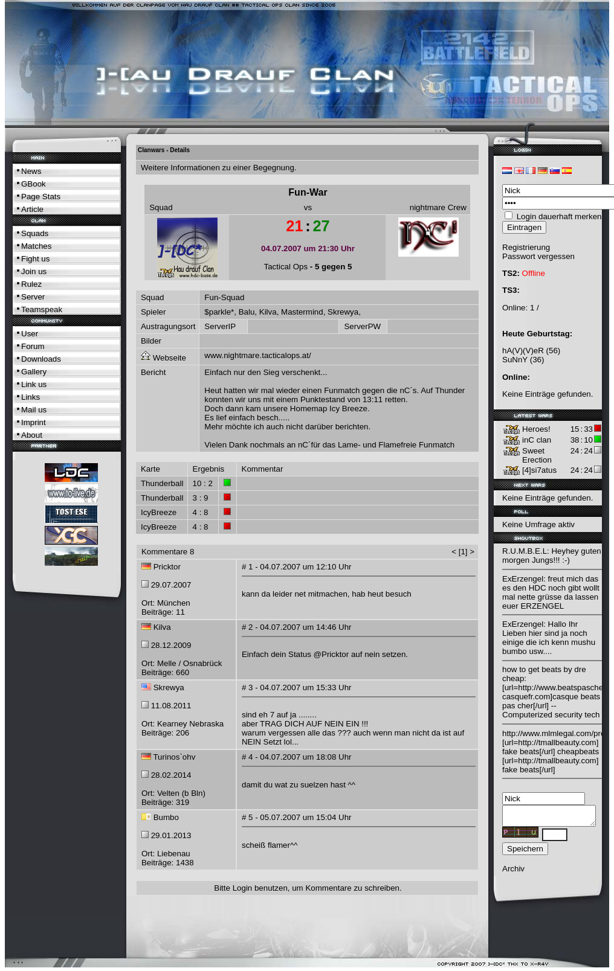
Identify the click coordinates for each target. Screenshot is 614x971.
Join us (34, 271)
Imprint (33, 422)
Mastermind (302, 311)
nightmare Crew (438, 207)
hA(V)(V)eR (523, 350)
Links (30, 397)
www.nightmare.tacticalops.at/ (257, 355)
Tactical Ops (286, 266)
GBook (33, 183)
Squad (161, 207)
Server (33, 296)
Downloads (41, 359)
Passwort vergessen (538, 256)
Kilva (268, 311)
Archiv (513, 872)
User (29, 333)
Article (32, 209)
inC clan (536, 439)
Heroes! (536, 429)
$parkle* (219, 311)
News (31, 171)
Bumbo (166, 817)
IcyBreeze (158, 512)
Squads (34, 233)
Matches (36, 246)
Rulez (31, 284)
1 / (534, 307)
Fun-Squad (224, 297)
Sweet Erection (537, 455)
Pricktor (167, 566)
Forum (33, 346)
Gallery (34, 371)
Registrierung (526, 247)
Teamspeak (41, 309)
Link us (34, 384)
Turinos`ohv (174, 756)
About (31, 435)
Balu (247, 311)
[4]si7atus (539, 470)
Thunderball (162, 483)
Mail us (34, 409)
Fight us (35, 258)
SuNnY (515, 359)
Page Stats (40, 196)
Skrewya (343, 311)
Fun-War (307, 192)
